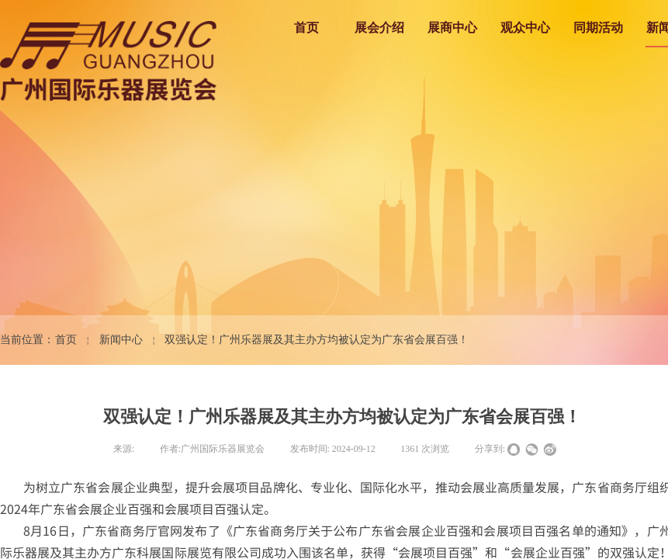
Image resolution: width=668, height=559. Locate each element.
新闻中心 (121, 339)
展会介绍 (379, 27)
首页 (306, 27)
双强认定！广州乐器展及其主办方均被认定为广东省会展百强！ (316, 339)
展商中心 (452, 27)
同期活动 (598, 27)
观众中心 (525, 27)
